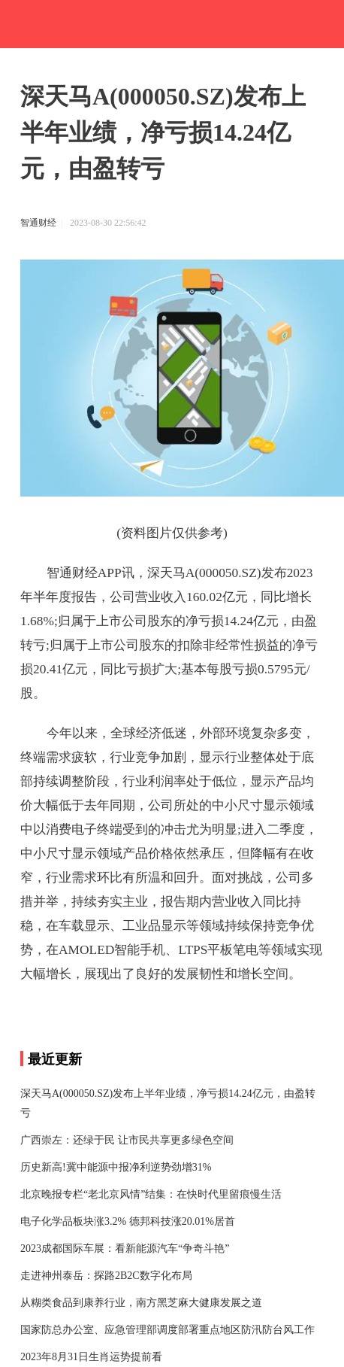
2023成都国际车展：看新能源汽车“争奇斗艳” (124, 1248)
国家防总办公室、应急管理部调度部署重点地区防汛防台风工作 (167, 1329)
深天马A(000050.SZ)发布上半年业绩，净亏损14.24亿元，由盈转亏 (167, 1103)
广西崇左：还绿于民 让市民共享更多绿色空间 (127, 1140)
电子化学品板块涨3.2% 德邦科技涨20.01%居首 (127, 1221)
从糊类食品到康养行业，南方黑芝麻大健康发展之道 (141, 1302)
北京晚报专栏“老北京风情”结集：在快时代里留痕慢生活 (151, 1194)
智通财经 (38, 222)
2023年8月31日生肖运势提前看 (91, 1356)
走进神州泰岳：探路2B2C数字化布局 (106, 1275)
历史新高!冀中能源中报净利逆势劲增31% (115, 1167)
